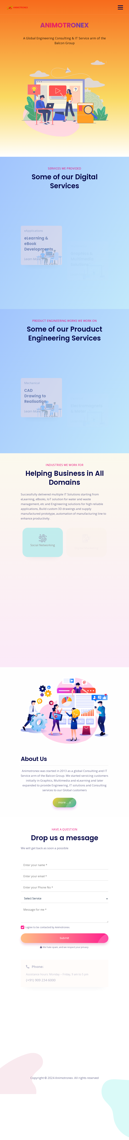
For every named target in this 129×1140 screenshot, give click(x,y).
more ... (67, 802)
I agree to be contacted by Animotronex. (47, 927)
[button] (120, 7)
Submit (84, 938)
